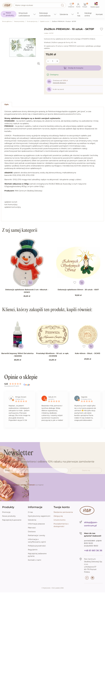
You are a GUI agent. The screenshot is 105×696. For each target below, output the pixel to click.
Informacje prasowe (36, 524)
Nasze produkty (19, 21)
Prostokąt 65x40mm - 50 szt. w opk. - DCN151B (52, 354)
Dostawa (31, 532)
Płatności (32, 528)
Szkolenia (32, 520)
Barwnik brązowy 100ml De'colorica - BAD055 (17, 354)
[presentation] (19, 479)
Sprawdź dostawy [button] (59, 83)
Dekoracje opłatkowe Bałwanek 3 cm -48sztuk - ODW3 (26, 291)
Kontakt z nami (34, 560)
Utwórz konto (59, 520)
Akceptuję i (24, 485)
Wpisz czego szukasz (24, 5)
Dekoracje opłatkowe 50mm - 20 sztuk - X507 (78, 290)
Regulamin (33, 550)
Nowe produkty (9, 516)
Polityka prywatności (37, 546)
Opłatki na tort (44, 21)
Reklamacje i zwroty (36, 535)
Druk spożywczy (32, 21)
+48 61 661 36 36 (93, 550)
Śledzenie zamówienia (63, 512)
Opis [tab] (6, 104)
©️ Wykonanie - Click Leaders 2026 (52, 588)
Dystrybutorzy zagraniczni (39, 516)
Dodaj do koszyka (73, 68)
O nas (30, 512)
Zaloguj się (58, 516)
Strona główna (7, 21)
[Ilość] (52, 61)
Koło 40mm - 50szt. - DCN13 (87, 353)
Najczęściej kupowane (11, 520)
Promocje (6, 512)
